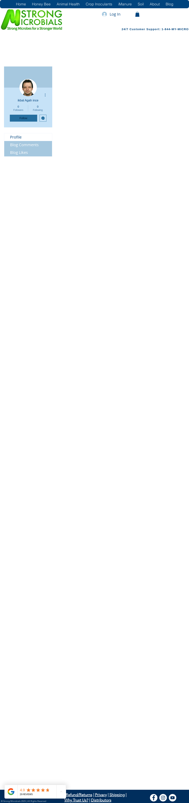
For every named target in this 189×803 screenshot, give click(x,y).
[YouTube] (172, 797)
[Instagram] (163, 797)
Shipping (117, 794)
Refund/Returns (79, 794)
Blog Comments (24, 144)
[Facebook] (153, 797)
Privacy (101, 794)
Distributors (101, 800)
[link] (137, 14)
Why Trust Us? (76, 800)
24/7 (125, 29)
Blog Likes (19, 152)
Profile (16, 137)
